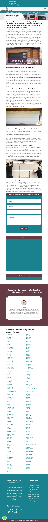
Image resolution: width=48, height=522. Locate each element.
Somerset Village (29, 421)
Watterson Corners (29, 448)
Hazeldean (9, 433)
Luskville (8, 470)
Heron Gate (9, 437)
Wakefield (28, 447)
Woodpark (28, 467)
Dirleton (8, 404)
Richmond (28, 398)
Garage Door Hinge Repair (33, 494)
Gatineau (9, 421)
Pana (27, 380)
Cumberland (9, 400)
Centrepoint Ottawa (11, 383)
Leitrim (8, 460)
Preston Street (29, 385)
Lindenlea (9, 464)
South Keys (28, 423)
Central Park (9, 381)
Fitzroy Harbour (10, 417)
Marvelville (28, 347)
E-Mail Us (16, 512)
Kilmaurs (9, 454)
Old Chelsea (28, 367)
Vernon (27, 443)
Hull (8, 444)
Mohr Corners (28, 358)
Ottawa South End (29, 374)
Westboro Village (29, 457)
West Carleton (29, 453)
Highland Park (10, 440)
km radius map (24, 255)
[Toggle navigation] (45, 9)
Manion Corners (29, 335)
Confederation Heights (11, 391)
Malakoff (27, 334)
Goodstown (9, 425)
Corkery (8, 395)
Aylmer (8, 341)
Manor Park (28, 337)
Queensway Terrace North (31, 388)
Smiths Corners (29, 418)
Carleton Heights (10, 368)
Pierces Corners (29, 384)
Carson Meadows (10, 375)
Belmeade (9, 354)
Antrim (8, 340)
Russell (27, 411)
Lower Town (9, 468)
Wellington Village (29, 451)
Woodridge (28, 468)
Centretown (9, 384)
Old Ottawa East (29, 368)
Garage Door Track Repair (34, 493)
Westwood (28, 460)
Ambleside (9, 338)
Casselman (9, 378)
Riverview (28, 405)
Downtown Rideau (10, 408)
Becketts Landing (10, 348)
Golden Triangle (10, 424)
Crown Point (9, 398)
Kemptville (9, 450)
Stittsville (28, 428)
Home (7, 12)
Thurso (27, 433)
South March (28, 424)
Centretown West (10, 385)
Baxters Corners (10, 347)
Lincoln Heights (10, 463)
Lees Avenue (9, 458)
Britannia (9, 358)
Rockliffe (27, 410)
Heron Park (9, 438)
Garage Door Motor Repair (33, 496)
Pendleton (28, 383)
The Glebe (28, 431)
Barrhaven (9, 344)
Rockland (28, 408)
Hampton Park (10, 430)
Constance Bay (10, 393)
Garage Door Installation (34, 485)
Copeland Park (10, 394)
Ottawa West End (29, 375)
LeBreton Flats (10, 457)
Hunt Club (9, 445)
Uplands (27, 438)
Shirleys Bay (28, 417)
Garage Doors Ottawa (24, 520)
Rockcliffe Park (29, 407)
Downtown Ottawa (11, 407)
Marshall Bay (28, 345)
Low (8, 467)
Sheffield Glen (29, 415)
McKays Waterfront (30, 350)
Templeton (28, 430)
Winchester (28, 464)
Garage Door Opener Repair (33, 491)
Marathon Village (29, 341)
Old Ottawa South (29, 370)
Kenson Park (9, 453)
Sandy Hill (28, 414)
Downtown (9, 405)
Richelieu (28, 397)
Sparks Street (28, 425)
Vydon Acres (28, 445)
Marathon (28, 340)
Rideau (27, 400)
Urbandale (28, 440)
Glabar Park (9, 423)
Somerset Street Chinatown (31, 420)
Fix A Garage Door (33, 484)
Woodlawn (28, 465)
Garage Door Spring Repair (33, 487)
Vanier (27, 441)
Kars (8, 448)
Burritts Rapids (10, 364)
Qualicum (28, 387)
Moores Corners (29, 361)
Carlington (9, 371)
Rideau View (28, 401)
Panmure (28, 381)
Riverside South (29, 404)
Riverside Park (29, 403)
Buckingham (9, 363)
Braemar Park (9, 357)
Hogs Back (9, 443)
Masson (27, 348)
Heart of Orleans (10, 434)
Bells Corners (9, 351)
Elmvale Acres (10, 414)
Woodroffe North (29, 470)
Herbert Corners (10, 435)
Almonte (8, 335)
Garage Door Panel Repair (33, 498)
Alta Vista (9, 337)
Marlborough (28, 344)
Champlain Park (10, 387)
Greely (8, 427)
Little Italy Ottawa (10, 465)
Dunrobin (9, 410)
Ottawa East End (29, 373)
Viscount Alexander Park (31, 444)
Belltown (8, 353)
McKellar (27, 351)
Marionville (28, 343)
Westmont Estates (29, 458)
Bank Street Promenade (12, 343)
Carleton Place (10, 370)
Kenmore (9, 451)
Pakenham (28, 378)
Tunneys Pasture (29, 437)
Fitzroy (8, 415)
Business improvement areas (13, 365)
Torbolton (28, 434)
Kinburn (8, 455)
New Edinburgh (29, 363)
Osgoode (28, 371)
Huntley (8, 447)
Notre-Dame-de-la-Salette (31, 365)
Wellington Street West (30, 450)
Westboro (28, 455)
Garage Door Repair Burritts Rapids (16, 12)
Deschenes (9, 403)
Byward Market (10, 367)
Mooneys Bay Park (29, 360)
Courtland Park (10, 397)
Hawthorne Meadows (11, 431)
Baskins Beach (10, 345)
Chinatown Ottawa (11, 388)
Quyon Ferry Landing (30, 391)
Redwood (28, 393)
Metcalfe (27, 354)
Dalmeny (8, 401)
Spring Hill (28, 427)
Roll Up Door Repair (34, 489)
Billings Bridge (10, 355)
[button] (20, 302)
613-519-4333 (16, 509)
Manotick (28, 338)
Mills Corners (28, 357)
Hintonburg (9, 441)
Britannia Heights (10, 360)
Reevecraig (28, 394)
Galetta (8, 420)
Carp (8, 374)
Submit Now (24, 228)
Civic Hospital (10, 390)
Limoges (8, 461)
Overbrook (28, 377)
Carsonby (9, 377)
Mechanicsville (29, 353)
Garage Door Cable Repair (33, 500)
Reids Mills (28, 395)
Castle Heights (10, 380)
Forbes (8, 418)
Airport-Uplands (10, 334)
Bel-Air (8, 350)
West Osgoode (29, 454)
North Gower (28, 364)
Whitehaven (28, 461)
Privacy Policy (34, 501)
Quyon (27, 390)
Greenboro (9, 428)
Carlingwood (9, 373)
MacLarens (9, 471)
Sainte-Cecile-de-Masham (31, 413)
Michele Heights (29, 355)
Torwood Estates (29, 435)
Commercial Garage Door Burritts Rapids (33, 12)
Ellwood (8, 413)
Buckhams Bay (10, 361)
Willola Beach (28, 463)
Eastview (9, 411)
